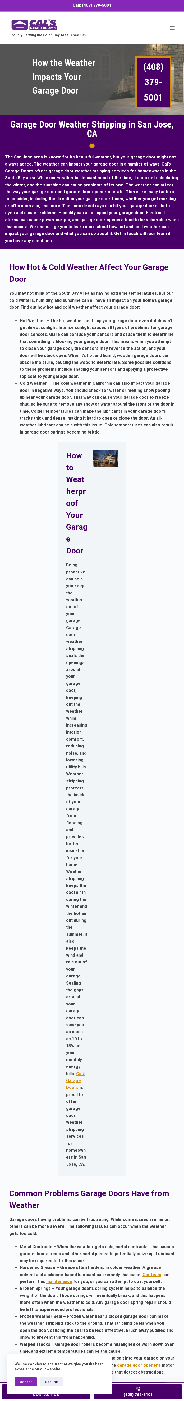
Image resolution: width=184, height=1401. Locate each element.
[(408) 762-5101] (138, 1391)
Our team (151, 783)
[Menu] (172, 28)
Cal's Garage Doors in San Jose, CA (61, 1168)
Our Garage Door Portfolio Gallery (43, 1278)
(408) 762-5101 (39, 1325)
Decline (51, 1382)
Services (18, 1257)
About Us (18, 1292)
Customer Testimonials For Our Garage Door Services (64, 1270)
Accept (26, 1382)
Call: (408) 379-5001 (92, 5)
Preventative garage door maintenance (59, 1029)
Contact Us (115, 1209)
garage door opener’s (139, 874)
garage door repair (105, 1108)
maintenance (59, 790)
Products (18, 1264)
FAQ (13, 1284)
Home (15, 1250)
